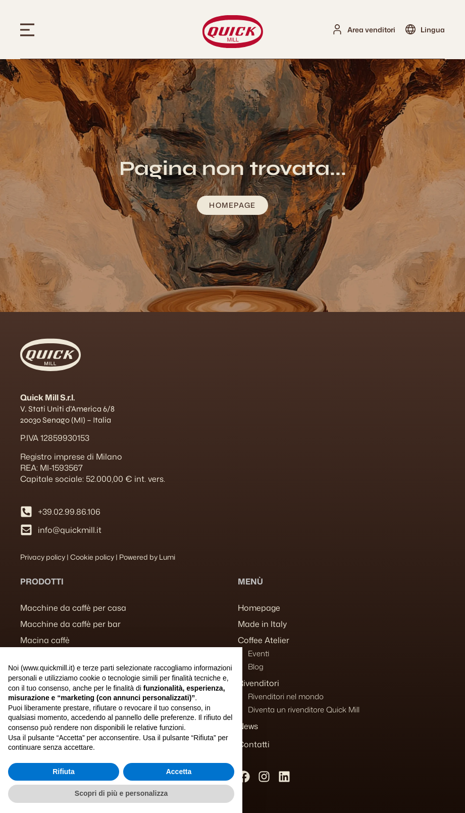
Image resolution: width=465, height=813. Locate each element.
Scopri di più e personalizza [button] (121, 793)
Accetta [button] (179, 771)
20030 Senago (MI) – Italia (65, 420)
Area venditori (371, 29)
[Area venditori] (337, 29)
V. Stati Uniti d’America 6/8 (67, 409)
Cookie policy (92, 557)
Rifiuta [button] (64, 771)
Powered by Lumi (147, 557)
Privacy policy (42, 557)
